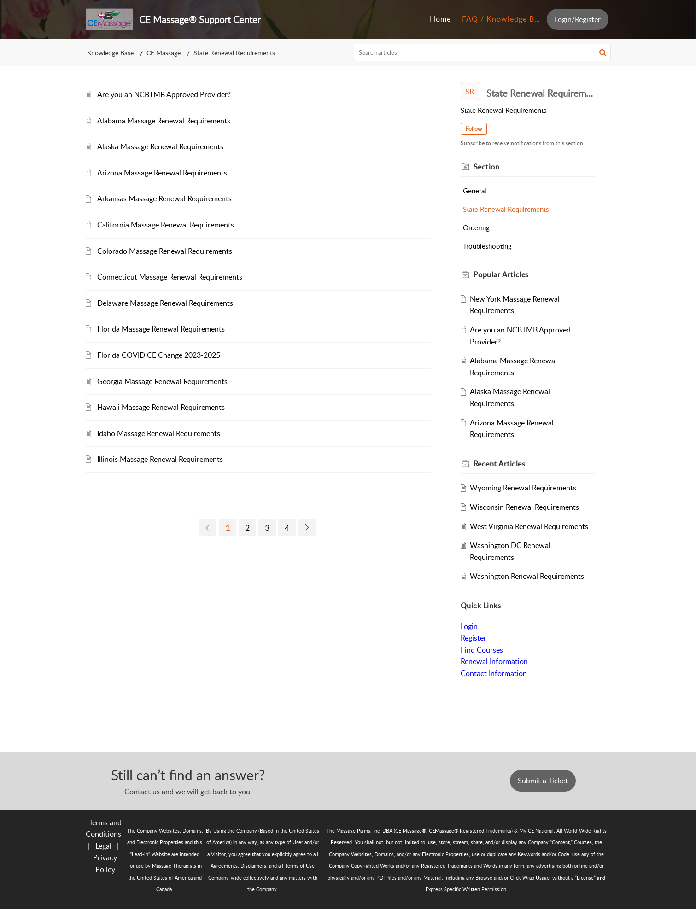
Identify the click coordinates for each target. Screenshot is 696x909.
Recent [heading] (500, 464)
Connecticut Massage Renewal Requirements (169, 277)
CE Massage (163, 52)
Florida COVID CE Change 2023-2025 (158, 355)
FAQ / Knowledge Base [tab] (504, 19)
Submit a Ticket (543, 780)
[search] (482, 52)
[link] (207, 527)
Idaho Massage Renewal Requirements (158, 433)
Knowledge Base (110, 52)
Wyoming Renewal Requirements (523, 488)
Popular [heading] (501, 274)
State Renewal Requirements (506, 209)
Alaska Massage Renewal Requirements (160, 146)
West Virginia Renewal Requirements (529, 526)
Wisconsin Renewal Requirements (524, 507)
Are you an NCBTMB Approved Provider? (164, 94)
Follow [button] (474, 129)
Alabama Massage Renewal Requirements (163, 121)
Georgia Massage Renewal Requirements (162, 381)
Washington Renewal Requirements (527, 576)
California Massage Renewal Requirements (165, 225)
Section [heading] (487, 167)
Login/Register (578, 19)
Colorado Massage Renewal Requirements (164, 251)
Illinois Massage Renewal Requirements (160, 459)
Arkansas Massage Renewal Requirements (164, 198)
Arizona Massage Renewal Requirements (162, 173)
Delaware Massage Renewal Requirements (165, 303)
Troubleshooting (487, 246)
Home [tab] (440, 19)
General (474, 190)
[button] (602, 52)
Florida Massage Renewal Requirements (161, 329)
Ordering (476, 227)
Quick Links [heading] (481, 605)
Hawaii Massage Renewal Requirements (161, 407)
